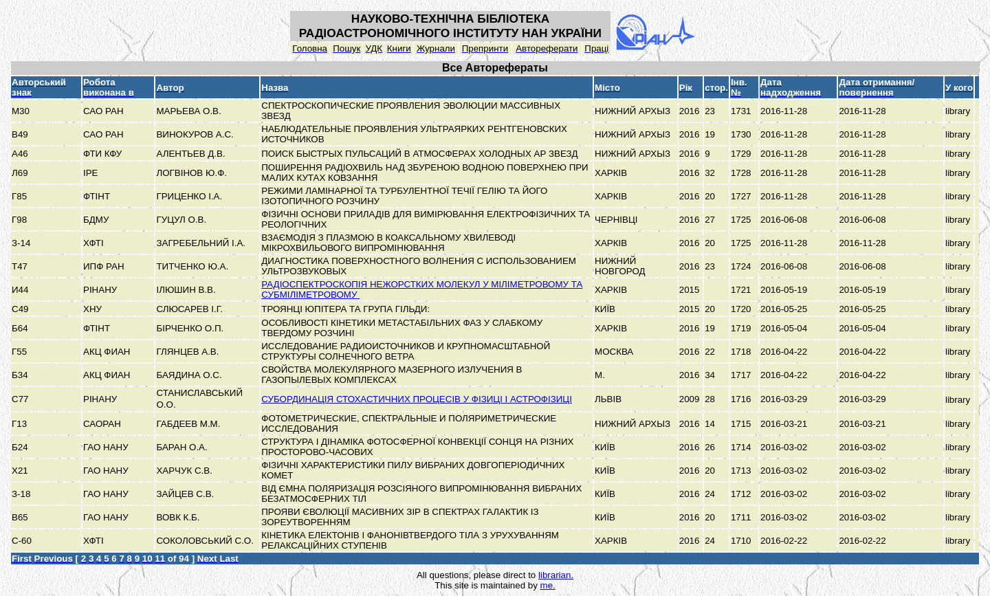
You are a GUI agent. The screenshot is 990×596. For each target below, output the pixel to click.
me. (548, 585)
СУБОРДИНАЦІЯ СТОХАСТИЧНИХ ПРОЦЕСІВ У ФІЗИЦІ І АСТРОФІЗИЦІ (416, 399)
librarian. (555, 575)
